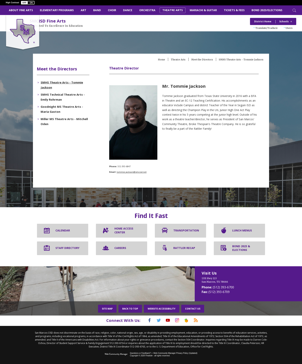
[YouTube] (167, 321)
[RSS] (200, 321)
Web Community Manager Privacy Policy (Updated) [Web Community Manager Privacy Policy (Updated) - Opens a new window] (175, 353)
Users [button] (289, 28)
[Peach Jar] (189, 321)
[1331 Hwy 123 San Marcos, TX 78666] (232, 280)
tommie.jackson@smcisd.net (137, 172)
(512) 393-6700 (223, 288)
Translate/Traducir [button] (266, 28)
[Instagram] (178, 321)
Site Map (107, 309)
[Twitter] (156, 321)
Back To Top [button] (130, 309)
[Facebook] (145, 321)
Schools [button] (284, 21)
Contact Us (192, 309)
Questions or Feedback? (140, 353)
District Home (262, 21)
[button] (27, 2)
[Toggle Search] (294, 10)
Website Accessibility (161, 309)
